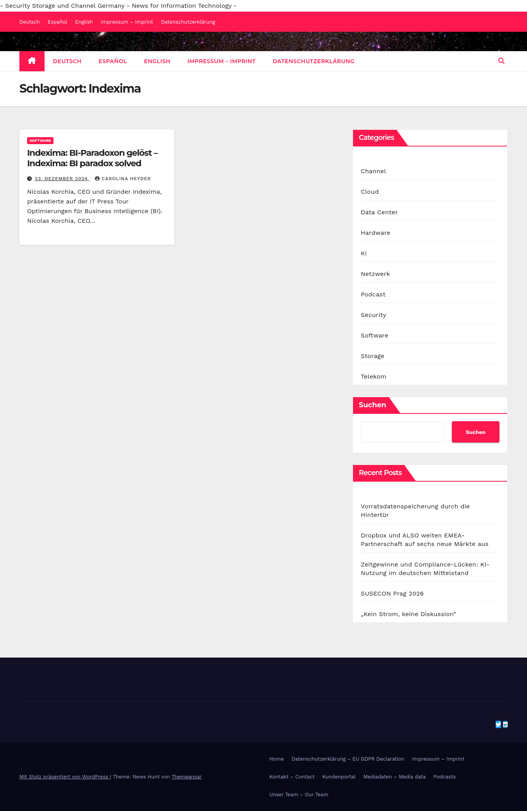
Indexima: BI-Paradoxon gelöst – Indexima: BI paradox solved (92, 158)
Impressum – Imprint (127, 22)
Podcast (373, 294)
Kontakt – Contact (292, 777)
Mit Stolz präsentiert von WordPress (64, 777)
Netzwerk (375, 273)
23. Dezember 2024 (62, 178)
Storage (372, 356)
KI (364, 253)
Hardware (375, 232)
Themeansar (187, 777)
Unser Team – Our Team (298, 794)
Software (40, 140)
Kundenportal (339, 777)
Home (276, 759)
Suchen (372, 405)
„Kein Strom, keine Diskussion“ (408, 614)
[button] (501, 61)
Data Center (379, 212)
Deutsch (29, 22)
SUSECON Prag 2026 (392, 593)
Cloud (370, 191)
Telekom (373, 376)
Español (57, 22)
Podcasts (445, 777)
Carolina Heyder (123, 178)
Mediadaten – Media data (394, 777)
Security (373, 315)
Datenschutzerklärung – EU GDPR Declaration (347, 759)
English (84, 22)
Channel (373, 171)
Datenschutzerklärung (188, 22)
